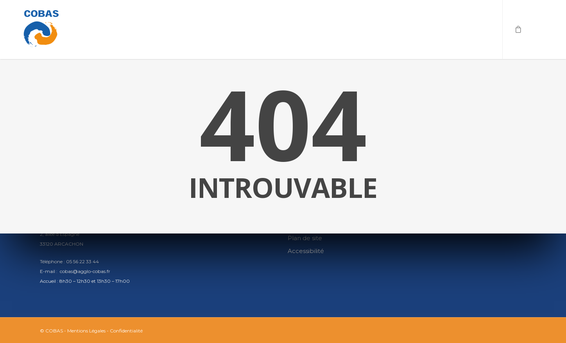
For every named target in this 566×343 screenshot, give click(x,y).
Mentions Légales (86, 331)
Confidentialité (126, 331)
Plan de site (305, 238)
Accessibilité (306, 251)
